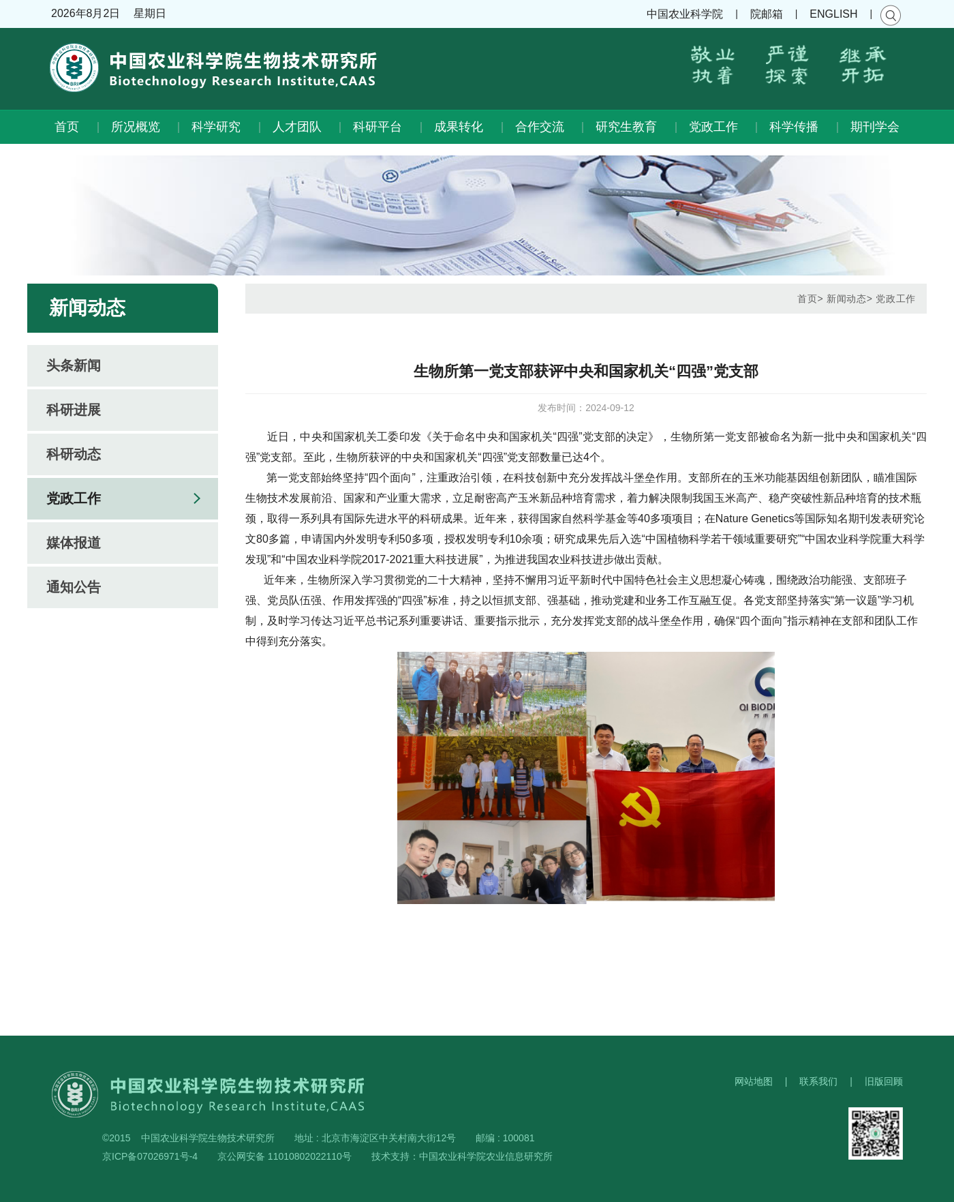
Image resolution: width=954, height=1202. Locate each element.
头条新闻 (73, 365)
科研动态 (73, 454)
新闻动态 (847, 298)
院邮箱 (766, 14)
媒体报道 (73, 542)
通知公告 (73, 587)
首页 (67, 127)
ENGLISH (833, 14)
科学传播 (793, 127)
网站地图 (754, 1081)
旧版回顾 (884, 1081)
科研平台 (377, 127)
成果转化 (458, 127)
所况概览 (135, 127)
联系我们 (818, 1081)
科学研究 (216, 127)
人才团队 (297, 127)
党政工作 (713, 127)
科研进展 (73, 409)
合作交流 (539, 127)
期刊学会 (874, 127)
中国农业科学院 (685, 14)
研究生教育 (626, 127)
